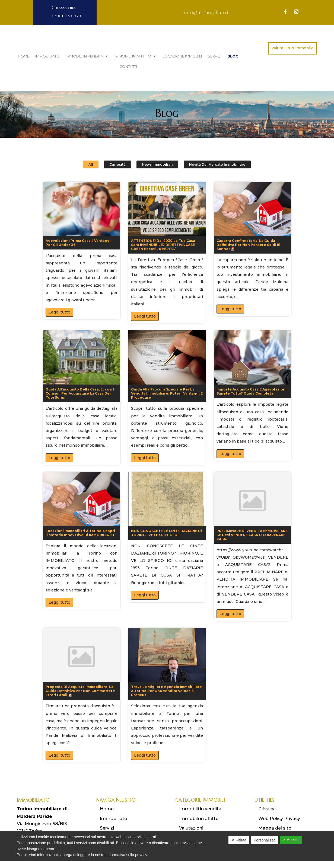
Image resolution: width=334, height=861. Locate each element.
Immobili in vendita (84, 56)
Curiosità (117, 145)
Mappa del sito (274, 808)
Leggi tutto (59, 292)
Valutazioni (191, 808)
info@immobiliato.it (207, 12)
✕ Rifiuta (238, 840)
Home (23, 56)
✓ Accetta (291, 839)
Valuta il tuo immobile (292, 48)
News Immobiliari (157, 145)
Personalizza (264, 840)
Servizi (214, 56)
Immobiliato (47, 56)
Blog (232, 56)
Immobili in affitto (132, 56)
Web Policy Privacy (279, 799)
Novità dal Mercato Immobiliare (217, 145)
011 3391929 (37, 818)
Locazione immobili (182, 56)
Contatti (128, 66)
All (90, 145)
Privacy (266, 789)
